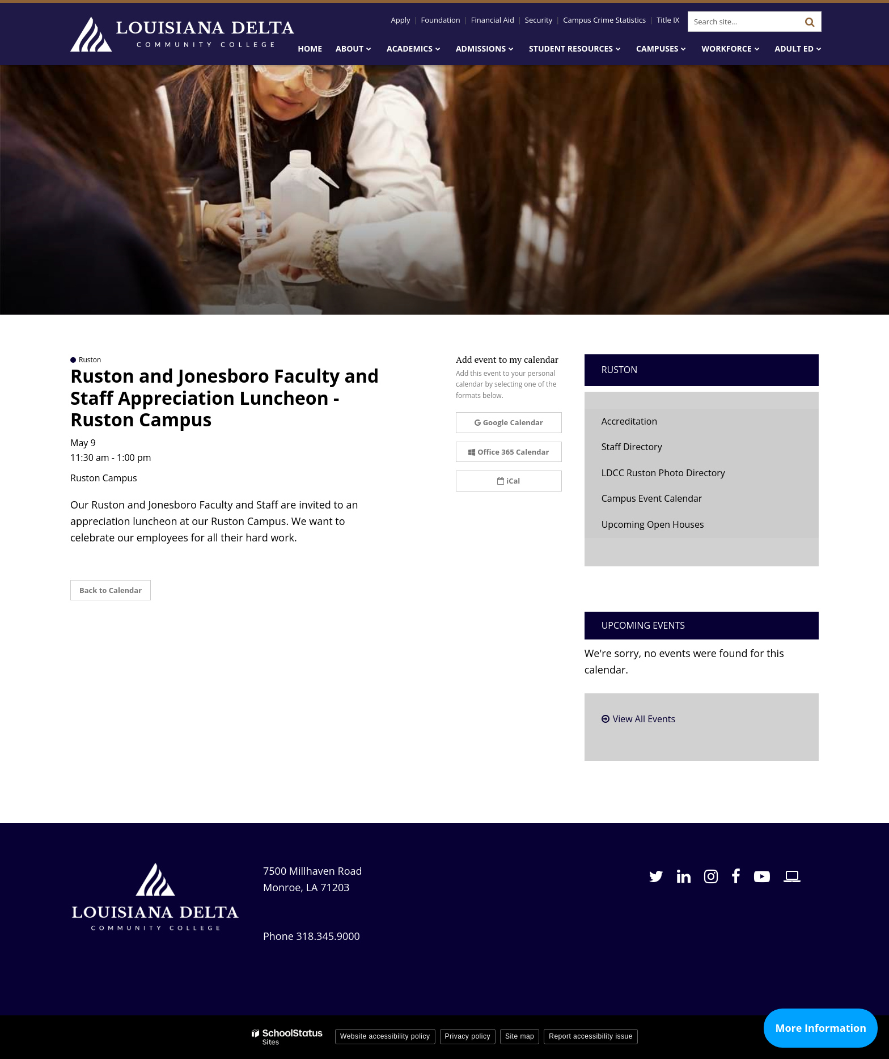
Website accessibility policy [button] (385, 1036)
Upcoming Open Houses (653, 524)
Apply (400, 20)
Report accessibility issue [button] (591, 1036)
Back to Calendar (110, 590)
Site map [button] (519, 1036)
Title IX (668, 20)
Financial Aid (492, 20)
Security (538, 20)
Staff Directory (632, 446)
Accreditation (630, 421)
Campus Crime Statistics (604, 20)
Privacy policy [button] (467, 1036)
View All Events (644, 719)
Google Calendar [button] (509, 422)
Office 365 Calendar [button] (508, 452)
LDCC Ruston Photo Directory (663, 473)
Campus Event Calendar (652, 498)
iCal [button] (508, 481)
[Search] (809, 21)
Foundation (440, 20)
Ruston (620, 369)
